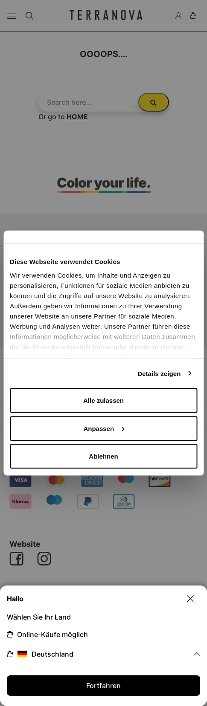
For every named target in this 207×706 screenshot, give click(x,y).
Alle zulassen (103, 400)
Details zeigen (159, 373)
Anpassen (103, 428)
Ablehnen (103, 456)
